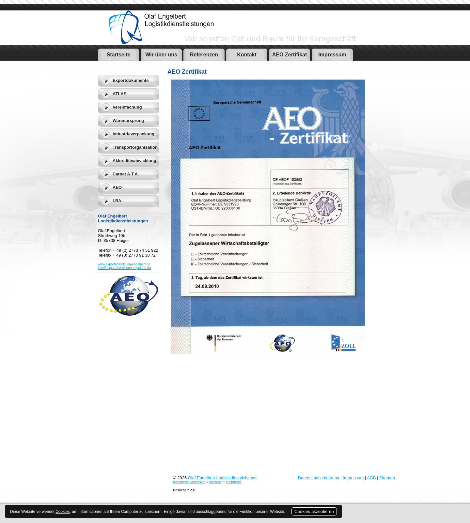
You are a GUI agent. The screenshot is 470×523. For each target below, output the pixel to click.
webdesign (197, 482)
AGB (371, 477)
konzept (215, 482)
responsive (181, 482)
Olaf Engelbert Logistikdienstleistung (222, 477)
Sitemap (387, 477)
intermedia (233, 482)
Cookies (62, 511)
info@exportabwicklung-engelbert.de (124, 268)
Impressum (353, 477)
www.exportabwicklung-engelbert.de (124, 264)
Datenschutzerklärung (318, 477)
